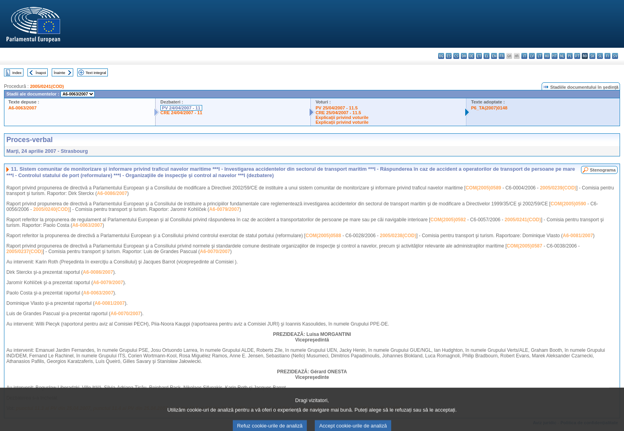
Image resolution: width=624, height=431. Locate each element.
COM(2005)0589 (483, 188)
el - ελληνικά (486, 56)
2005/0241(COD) (47, 86)
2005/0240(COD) (51, 209)
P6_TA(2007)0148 (489, 107)
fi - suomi (607, 56)
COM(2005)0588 (323, 235)
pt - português (577, 56)
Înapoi (41, 72)
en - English (494, 56)
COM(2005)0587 (524, 246)
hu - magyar (547, 56)
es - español (449, 56)
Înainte (59, 72)
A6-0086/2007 (112, 193)
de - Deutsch (471, 56)
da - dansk (464, 56)
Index (16, 72)
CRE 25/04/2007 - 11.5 (338, 112)
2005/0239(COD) (558, 188)
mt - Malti (555, 56)
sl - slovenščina (600, 56)
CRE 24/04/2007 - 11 (181, 112)
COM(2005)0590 (568, 204)
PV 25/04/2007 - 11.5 (337, 107)
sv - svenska (615, 56)
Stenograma (603, 170)
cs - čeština (456, 56)
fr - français (502, 56)
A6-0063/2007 (22, 107)
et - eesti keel (479, 56)
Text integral (96, 72)
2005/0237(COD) (24, 251)
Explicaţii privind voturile (342, 117)
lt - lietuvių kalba (539, 56)
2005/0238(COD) (398, 235)
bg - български (441, 56)
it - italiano (524, 56)
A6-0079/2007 (224, 209)
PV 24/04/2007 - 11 (181, 107)
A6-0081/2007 (578, 235)
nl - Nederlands (562, 56)
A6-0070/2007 (215, 251)
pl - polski (570, 56)
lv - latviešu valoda (532, 56)
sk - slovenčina (592, 56)
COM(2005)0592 (448, 219)
